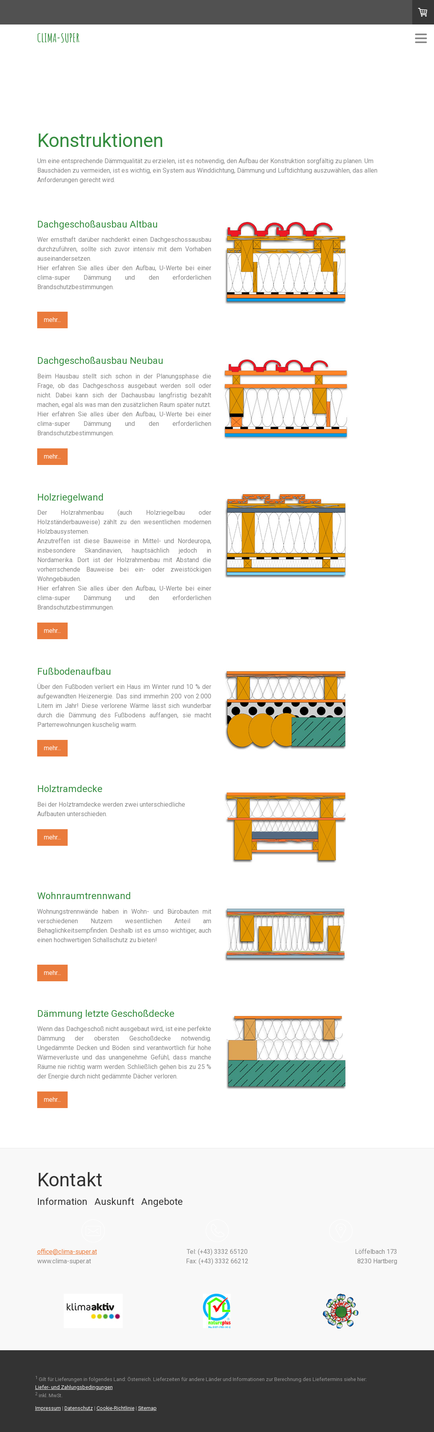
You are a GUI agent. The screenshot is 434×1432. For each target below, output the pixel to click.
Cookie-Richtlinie (116, 1408)
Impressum (48, 1408)
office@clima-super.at (67, 1251)
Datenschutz (78, 1408)
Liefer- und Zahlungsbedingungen (74, 1387)
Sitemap (147, 1408)
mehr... (52, 320)
